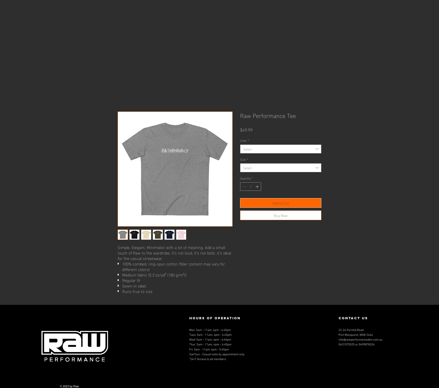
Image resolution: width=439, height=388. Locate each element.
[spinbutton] (251, 187)
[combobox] (280, 149)
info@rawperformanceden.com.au (360, 340)
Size (244, 159)
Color (244, 140)
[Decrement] (244, 187)
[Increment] (257, 187)
